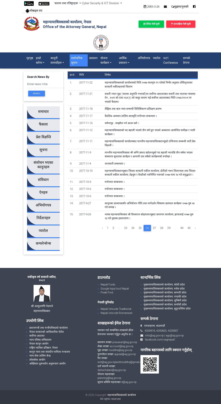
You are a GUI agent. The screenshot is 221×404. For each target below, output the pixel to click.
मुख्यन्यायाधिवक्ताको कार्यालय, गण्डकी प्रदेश (165, 296)
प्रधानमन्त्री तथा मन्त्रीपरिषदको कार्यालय (48, 327)
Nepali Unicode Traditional (116, 309)
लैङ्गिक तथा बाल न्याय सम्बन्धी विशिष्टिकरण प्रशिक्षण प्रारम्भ (133, 108)
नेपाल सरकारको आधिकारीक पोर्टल (46, 331)
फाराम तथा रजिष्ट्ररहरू (66, 3)
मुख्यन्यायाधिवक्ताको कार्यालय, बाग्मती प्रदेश (165, 292)
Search (36, 93)
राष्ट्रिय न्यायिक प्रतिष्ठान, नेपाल (43, 347)
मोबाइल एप (33, 10)
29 (168, 228)
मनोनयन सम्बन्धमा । (114, 182)
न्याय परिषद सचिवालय (40, 339)
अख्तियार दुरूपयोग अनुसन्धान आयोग (47, 363)
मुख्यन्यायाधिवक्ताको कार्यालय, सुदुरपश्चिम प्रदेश (167, 308)
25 (140, 228)
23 (125, 228)
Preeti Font (107, 292)
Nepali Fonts (108, 284)
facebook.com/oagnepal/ (159, 339)
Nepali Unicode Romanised (116, 313)
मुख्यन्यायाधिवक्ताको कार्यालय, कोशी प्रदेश (164, 284)
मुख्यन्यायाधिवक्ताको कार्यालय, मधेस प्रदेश (164, 288)
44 (181, 228)
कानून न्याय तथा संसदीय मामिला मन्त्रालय (49, 351)
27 (154, 228)
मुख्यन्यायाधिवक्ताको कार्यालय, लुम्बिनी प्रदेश (165, 300)
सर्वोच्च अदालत (36, 335)
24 (132, 228)
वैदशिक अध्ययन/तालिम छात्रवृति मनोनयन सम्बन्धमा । (131, 116)
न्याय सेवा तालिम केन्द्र (40, 355)
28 (161, 228)
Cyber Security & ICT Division (101, 3)
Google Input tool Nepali (115, 288)
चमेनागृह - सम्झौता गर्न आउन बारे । (122, 123)
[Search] (45, 84)
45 (189, 228)
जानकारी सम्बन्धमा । (115, 163)
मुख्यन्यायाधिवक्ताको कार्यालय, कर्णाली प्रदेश (165, 304)
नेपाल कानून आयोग (38, 343)
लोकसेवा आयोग (37, 359)
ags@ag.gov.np (175, 335)
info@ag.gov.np (154, 335)
